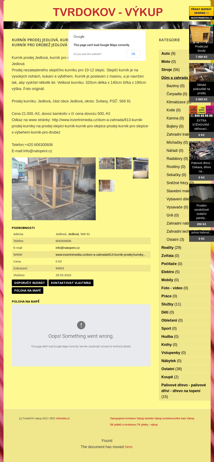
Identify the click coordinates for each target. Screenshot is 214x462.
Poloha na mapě (27, 290)
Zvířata (170, 256)
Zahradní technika (184, 231)
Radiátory (177, 159)
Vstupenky (173, 353)
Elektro (170, 272)
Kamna (175, 118)
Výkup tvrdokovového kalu (170, 418)
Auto (168, 53)
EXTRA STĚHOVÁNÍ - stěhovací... (201, 124)
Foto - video (174, 288)
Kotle (174, 110)
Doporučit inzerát (29, 283)
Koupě (170, 377)
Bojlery (175, 126)
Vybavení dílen (182, 199)
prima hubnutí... (201, 232)
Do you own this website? (88, 54)
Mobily (170, 280)
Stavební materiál (184, 191)
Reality (171, 248)
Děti (167, 312)
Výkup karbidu (145, 418)
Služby (171, 304)
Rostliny (176, 167)
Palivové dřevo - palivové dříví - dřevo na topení (183, 391)
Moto (168, 62)
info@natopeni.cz (68, 247)
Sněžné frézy (180, 183)
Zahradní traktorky (184, 134)
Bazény (176, 86)
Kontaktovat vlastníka (71, 283)
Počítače (171, 264)
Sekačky (176, 175)
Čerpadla (177, 94)
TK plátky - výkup (147, 424)
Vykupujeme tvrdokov (123, 418)
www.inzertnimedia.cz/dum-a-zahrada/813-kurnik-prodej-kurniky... (101, 254)
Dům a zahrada (177, 78)
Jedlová (73, 234)
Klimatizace (179, 102)
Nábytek (171, 361)
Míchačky (177, 142)
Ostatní (175, 239)
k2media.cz (63, 418)
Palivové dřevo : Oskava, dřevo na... (201, 167)
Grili (173, 215)
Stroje (170, 70)
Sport (169, 328)
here (128, 447)
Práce (169, 296)
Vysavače (177, 207)
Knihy (169, 345)
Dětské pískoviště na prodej (201, 89)
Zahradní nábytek (184, 223)
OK (133, 54)
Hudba (170, 336)
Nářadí (175, 150)
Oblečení (172, 320)
